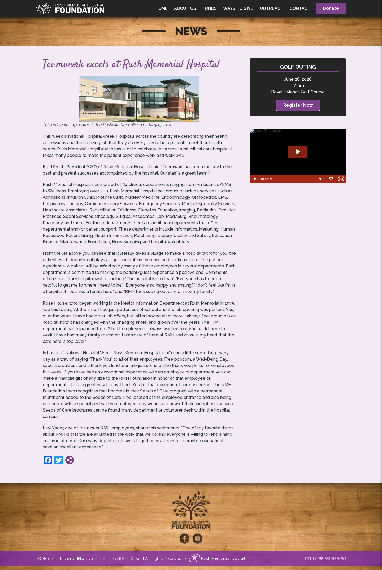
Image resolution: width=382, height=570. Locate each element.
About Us (185, 8)
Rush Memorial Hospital (217, 558)
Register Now (298, 105)
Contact (300, 8)
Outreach (271, 8)
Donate (331, 8)
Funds (209, 8)
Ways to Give (238, 8)
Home (161, 8)
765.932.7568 (111, 558)
